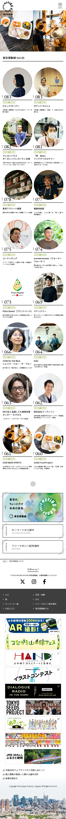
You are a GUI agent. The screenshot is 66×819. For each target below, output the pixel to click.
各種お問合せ (10, 778)
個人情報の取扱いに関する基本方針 (20, 774)
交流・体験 (40, 594)
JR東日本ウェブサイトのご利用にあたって (24, 770)
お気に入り (10, 608)
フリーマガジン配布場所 (45, 603)
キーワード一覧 (12, 603)
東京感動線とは (42, 608)
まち (37, 599)
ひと (7, 594)
